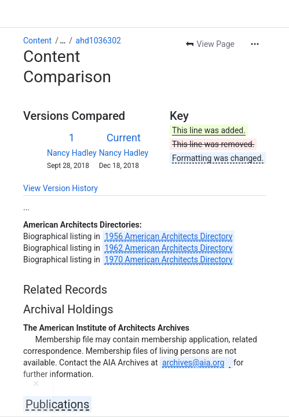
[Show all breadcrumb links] (62, 40)
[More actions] (255, 44)
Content (37, 40)
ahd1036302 (98, 40)
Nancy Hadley (72, 153)
